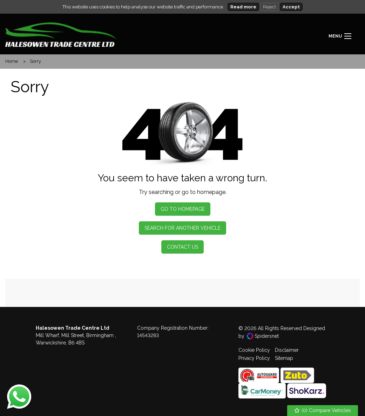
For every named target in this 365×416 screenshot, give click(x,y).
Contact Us (182, 247)
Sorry (35, 61)
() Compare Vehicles (322, 410)
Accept (291, 6)
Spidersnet (263, 336)
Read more (243, 6)
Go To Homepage (183, 209)
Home (11, 61)
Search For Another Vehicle (182, 228)
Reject (269, 6)
